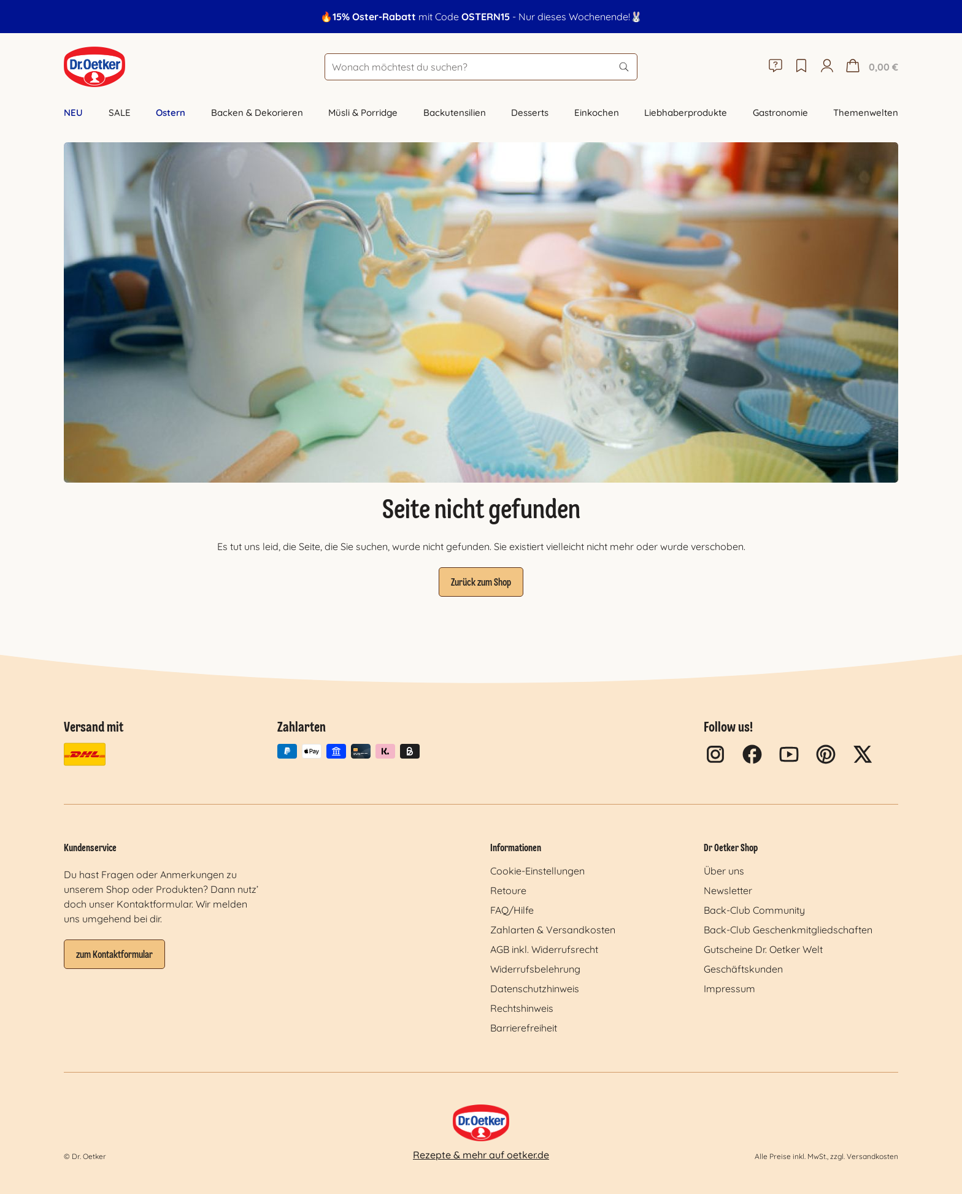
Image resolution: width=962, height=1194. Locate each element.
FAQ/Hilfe (512, 910)
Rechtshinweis (521, 1008)
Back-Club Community (754, 910)
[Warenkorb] (870, 67)
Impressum (729, 988)
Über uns (724, 871)
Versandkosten (872, 1156)
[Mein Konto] (827, 67)
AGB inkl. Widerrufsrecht (544, 949)
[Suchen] (623, 66)
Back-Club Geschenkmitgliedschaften (788, 930)
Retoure (508, 890)
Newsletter (728, 890)
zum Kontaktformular (114, 955)
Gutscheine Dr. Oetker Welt (763, 949)
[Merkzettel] (801, 67)
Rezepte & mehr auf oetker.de (481, 1155)
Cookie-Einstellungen (537, 871)
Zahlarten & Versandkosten (552, 930)
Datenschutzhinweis (534, 988)
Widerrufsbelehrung (535, 969)
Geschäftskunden (743, 969)
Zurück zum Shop (481, 583)
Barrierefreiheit (523, 1028)
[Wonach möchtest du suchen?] (481, 66)
